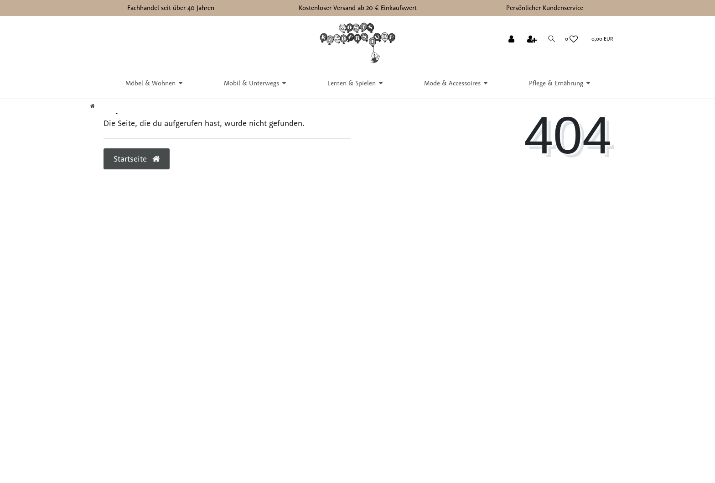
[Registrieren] (531, 39)
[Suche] (551, 39)
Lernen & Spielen (351, 83)
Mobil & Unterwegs (251, 83)
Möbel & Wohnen (150, 83)
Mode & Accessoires (452, 83)
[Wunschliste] (571, 39)
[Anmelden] (510, 39)
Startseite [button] (137, 158)
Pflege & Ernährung (556, 83)
